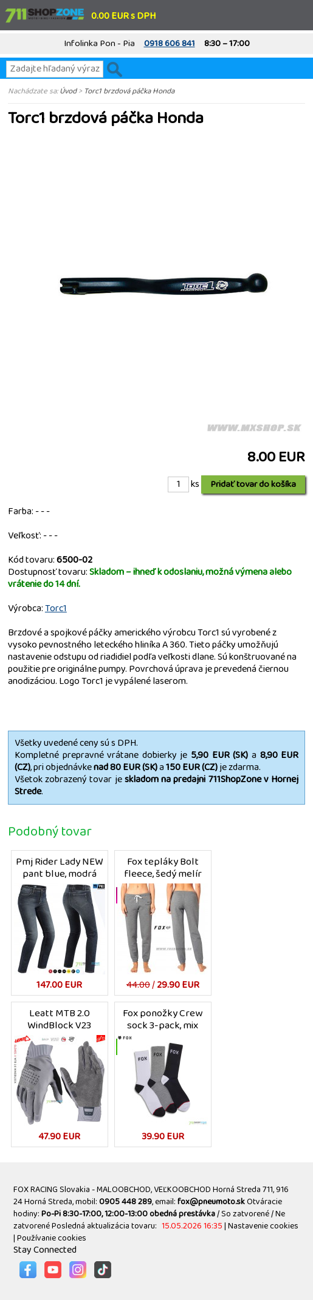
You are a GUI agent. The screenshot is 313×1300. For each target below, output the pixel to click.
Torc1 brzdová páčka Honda (129, 91)
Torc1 (56, 608)
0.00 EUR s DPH (123, 16)
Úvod (68, 91)
